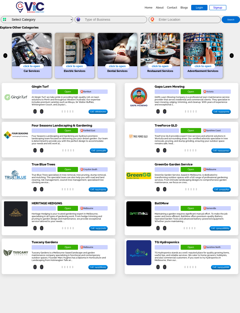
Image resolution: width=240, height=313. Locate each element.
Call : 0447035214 (98, 189)
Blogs (184, 7)
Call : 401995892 (221, 189)
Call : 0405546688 (221, 267)
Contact (172, 7)
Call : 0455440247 (221, 150)
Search (230, 19)
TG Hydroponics (167, 242)
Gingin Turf (40, 86)
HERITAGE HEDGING (47, 203)
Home (148, 7)
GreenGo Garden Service (173, 164)
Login (199, 7)
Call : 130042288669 (220, 228)
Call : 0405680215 (98, 267)
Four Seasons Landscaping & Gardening (62, 125)
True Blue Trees (43, 164)
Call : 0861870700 (98, 112)
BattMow (162, 203)
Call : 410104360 (99, 150)
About (160, 7)
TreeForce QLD (166, 125)
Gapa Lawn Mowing (169, 86)
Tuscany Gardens (45, 242)
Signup (217, 7)
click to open (31, 66)
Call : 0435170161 (98, 228)
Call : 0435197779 (221, 112)
